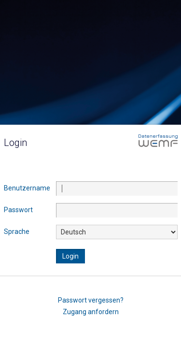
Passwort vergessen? (91, 299)
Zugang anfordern (91, 311)
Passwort (18, 210)
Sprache (16, 231)
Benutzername (27, 188)
